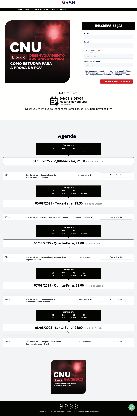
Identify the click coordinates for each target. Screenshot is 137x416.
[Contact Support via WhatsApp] (131, 407)
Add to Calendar (116, 175)
